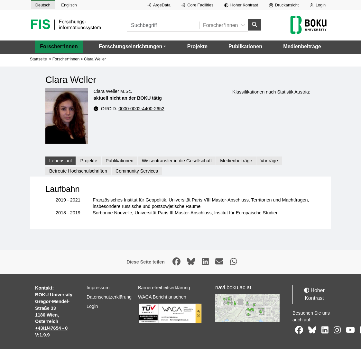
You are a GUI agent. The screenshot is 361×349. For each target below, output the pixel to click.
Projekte (197, 46)
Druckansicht (284, 5)
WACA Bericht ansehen (162, 297)
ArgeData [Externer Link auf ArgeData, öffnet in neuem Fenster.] (159, 5)
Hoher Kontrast (241, 5)
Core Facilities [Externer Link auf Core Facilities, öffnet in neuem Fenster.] (197, 5)
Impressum (98, 287)
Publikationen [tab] (119, 160)
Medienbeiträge (302, 46)
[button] (132, 46)
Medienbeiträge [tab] (236, 160)
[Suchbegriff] (163, 25)
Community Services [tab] (137, 171)
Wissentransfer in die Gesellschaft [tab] (177, 160)
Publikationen (245, 46)
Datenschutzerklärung (109, 297)
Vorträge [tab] (269, 160)
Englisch (69, 5)
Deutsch (43, 5)
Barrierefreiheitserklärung (164, 287)
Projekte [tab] (88, 160)
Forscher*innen (59, 46)
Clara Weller (95, 59)
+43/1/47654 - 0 (51, 328)
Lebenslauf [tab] (60, 160)
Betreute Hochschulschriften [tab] (78, 171)
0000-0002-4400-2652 (141, 108)
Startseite (38, 59)
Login (318, 5)
